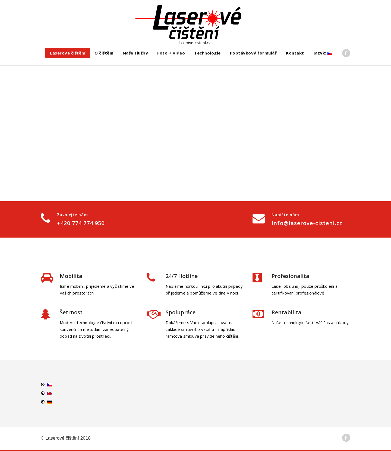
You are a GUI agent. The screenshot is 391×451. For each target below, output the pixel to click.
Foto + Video (171, 53)
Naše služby (135, 53)
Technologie (207, 53)
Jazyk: (323, 53)
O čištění (103, 53)
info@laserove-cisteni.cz (307, 223)
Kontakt (295, 53)
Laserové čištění (67, 53)
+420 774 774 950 (81, 223)
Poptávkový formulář (253, 53)
